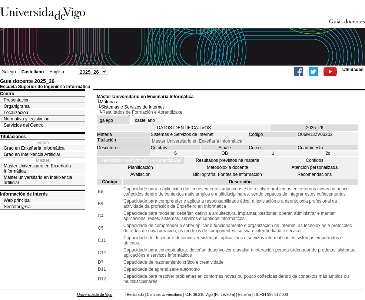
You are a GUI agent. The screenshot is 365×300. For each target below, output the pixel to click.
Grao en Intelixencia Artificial (32, 154)
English (56, 71)
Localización (16, 112)
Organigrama (17, 106)
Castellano (32, 71)
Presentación (17, 100)
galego (106, 120)
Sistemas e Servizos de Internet (132, 107)
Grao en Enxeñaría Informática (34, 148)
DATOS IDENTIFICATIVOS (184, 127)
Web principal (17, 200)
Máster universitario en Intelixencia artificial (38, 180)
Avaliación (140, 174)
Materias (108, 101)
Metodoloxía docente (227, 167)
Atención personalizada (315, 167)
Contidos (314, 160)
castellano (145, 120)
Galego (8, 71)
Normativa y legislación (26, 118)
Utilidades (353, 69)
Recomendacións (315, 174)
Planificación (140, 167)
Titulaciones (13, 136)
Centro (7, 93)
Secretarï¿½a (17, 206)
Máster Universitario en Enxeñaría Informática (37, 168)
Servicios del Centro (23, 125)
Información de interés (24, 194)
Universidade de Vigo (94, 295)
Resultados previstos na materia (227, 160)
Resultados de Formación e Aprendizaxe (140, 160)
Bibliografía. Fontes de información (227, 174)
